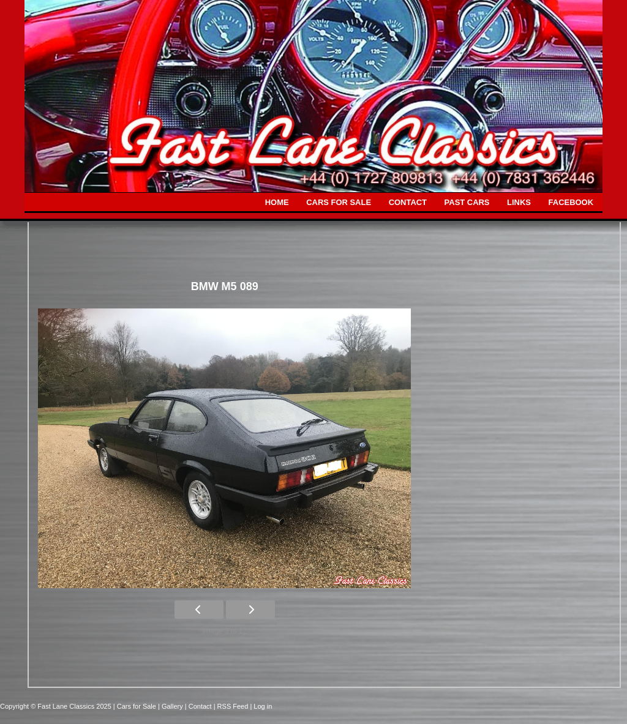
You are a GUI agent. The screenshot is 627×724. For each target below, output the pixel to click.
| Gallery (171, 706)
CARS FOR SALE (338, 202)
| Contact (199, 706)
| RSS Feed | (234, 706)
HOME (277, 202)
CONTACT (408, 202)
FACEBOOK (571, 202)
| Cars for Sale (135, 706)
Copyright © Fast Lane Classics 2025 (56, 706)
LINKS (519, 202)
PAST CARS (467, 202)
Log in (262, 706)
